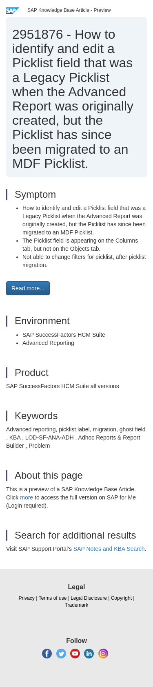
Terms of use (53, 598)
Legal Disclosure (89, 598)
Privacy (27, 598)
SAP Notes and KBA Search (109, 549)
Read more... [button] (27, 288)
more (26, 497)
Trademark (77, 605)
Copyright (121, 598)
